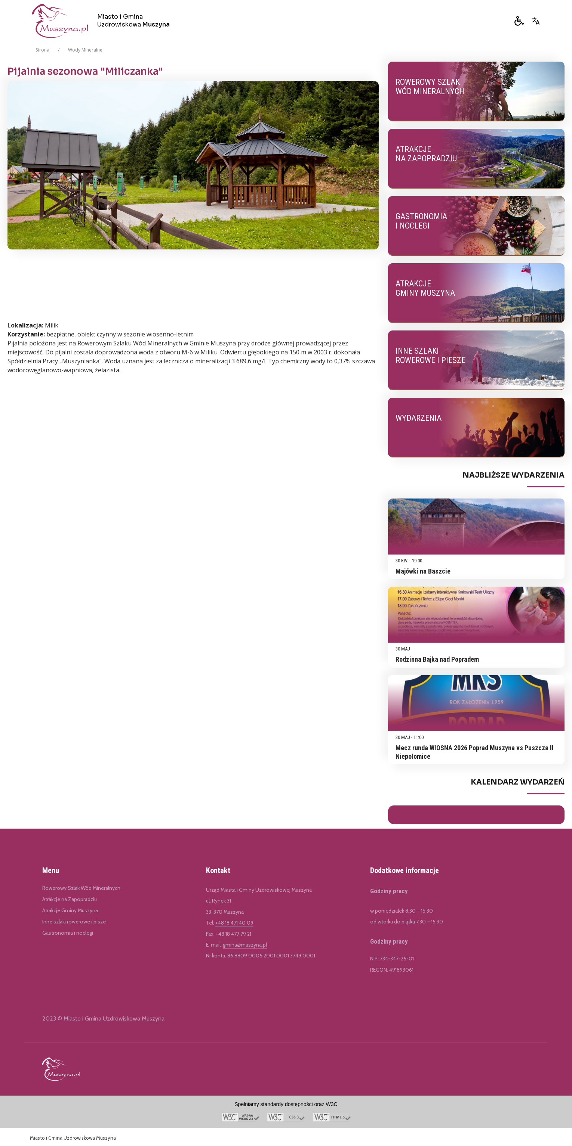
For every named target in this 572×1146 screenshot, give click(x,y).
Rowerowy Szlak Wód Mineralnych (81, 888)
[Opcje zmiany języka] (536, 21)
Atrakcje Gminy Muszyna (70, 910)
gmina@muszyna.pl (245, 944)
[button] (519, 21)
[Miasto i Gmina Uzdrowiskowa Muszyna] (103, 21)
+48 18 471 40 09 (234, 922)
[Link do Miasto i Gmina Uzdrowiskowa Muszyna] (61, 1069)
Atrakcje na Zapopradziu (69, 899)
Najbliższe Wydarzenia (513, 475)
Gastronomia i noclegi (67, 932)
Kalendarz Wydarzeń (518, 782)
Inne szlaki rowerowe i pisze (74, 921)
